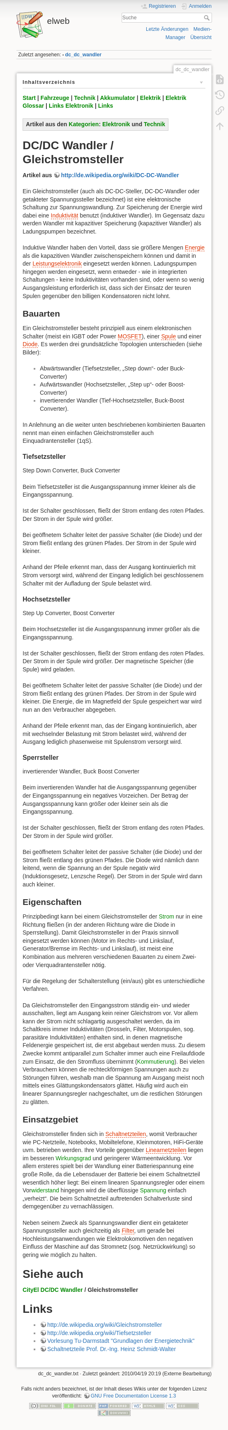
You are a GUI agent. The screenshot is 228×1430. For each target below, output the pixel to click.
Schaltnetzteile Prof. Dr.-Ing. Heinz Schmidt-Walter (111, 1349)
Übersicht (201, 37)
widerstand (45, 1190)
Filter (128, 1230)
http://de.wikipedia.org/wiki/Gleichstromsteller (104, 1324)
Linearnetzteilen (166, 1150)
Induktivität (64, 215)
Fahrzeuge (55, 98)
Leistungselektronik (57, 263)
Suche (208, 18)
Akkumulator (117, 98)
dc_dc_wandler (83, 55)
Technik (84, 98)
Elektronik (116, 124)
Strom (166, 916)
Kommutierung (156, 1061)
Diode (30, 344)
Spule (168, 336)
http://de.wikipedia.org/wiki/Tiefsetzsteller (99, 1333)
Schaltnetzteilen (126, 1134)
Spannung (153, 1190)
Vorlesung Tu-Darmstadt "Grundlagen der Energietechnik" (121, 1340)
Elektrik (150, 98)
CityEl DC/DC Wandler (53, 1290)
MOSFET (130, 336)
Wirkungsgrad (73, 1158)
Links (105, 105)
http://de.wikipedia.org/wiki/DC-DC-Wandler (120, 175)
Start (29, 98)
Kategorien (84, 124)
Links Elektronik (71, 105)
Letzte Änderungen (167, 29)
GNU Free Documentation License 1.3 (133, 1396)
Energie (195, 247)
